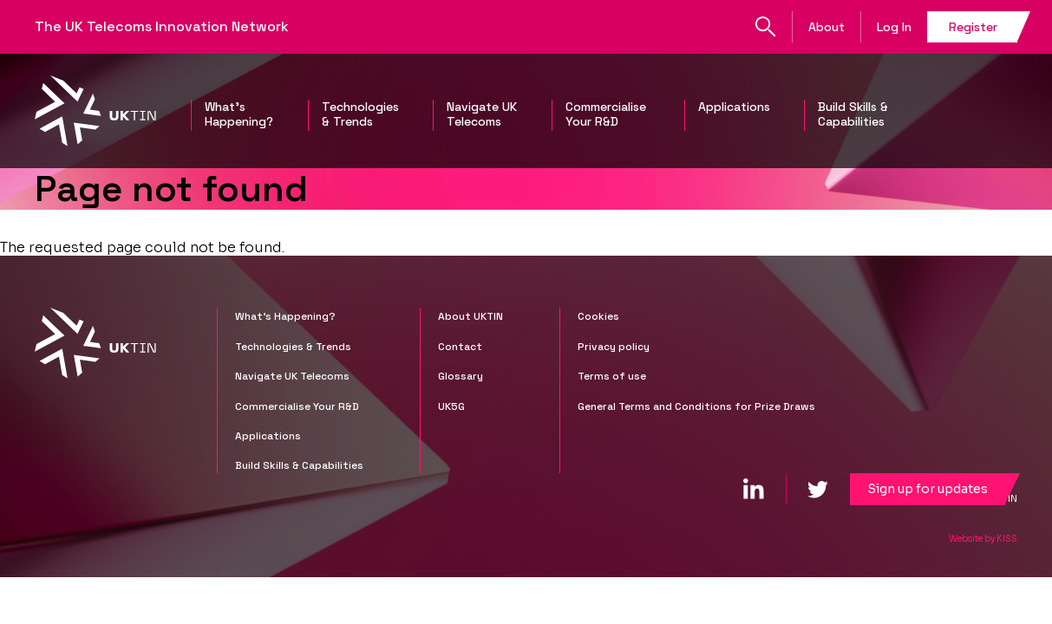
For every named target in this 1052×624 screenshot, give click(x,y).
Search (765, 26)
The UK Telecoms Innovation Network (162, 26)
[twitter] (817, 488)
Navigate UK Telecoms (482, 114)
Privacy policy (614, 347)
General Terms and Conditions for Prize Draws (696, 406)
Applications (734, 107)
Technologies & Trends (360, 114)
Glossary (460, 376)
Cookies (598, 316)
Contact (460, 347)
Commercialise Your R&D (605, 114)
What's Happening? (239, 114)
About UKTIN (470, 316)
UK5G (451, 406)
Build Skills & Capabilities (853, 114)
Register (973, 27)
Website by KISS (983, 538)
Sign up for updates (927, 489)
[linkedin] (753, 488)
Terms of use (612, 376)
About (826, 27)
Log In (894, 27)
